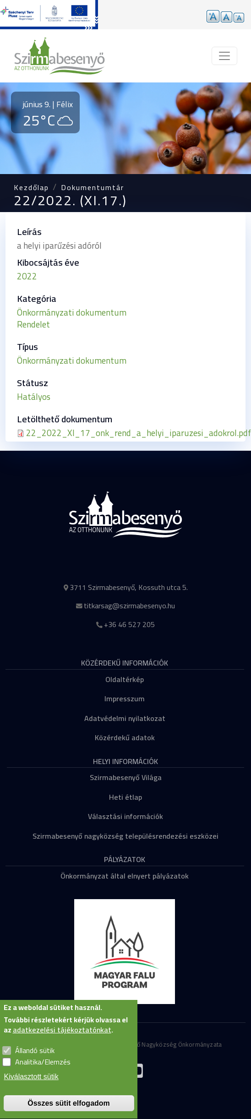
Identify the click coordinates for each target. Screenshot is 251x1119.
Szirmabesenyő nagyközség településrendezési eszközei (125, 836)
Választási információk (125, 816)
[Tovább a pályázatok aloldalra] (49, 14)
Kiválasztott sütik (31, 1088)
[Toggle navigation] (224, 56)
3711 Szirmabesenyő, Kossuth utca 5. (129, 587)
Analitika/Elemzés (43, 1073)
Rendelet (33, 324)
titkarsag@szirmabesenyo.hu (129, 605)
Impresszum (124, 698)
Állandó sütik (35, 1061)
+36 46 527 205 (129, 624)
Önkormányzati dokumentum (71, 312)
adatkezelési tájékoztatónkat (62, 1041)
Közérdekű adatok (125, 737)
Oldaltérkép (124, 679)
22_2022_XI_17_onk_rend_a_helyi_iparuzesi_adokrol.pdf (138, 433)
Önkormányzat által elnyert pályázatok (124, 876)
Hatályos (33, 396)
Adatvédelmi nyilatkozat (124, 718)
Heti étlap (125, 797)
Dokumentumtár (92, 187)
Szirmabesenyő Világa (126, 777)
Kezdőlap (31, 187)
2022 (27, 276)
